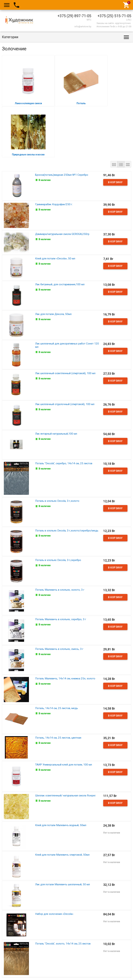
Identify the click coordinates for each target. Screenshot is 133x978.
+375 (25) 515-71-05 (114, 16)
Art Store (10, 971)
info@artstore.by (82, 26)
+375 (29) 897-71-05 (74, 16)
